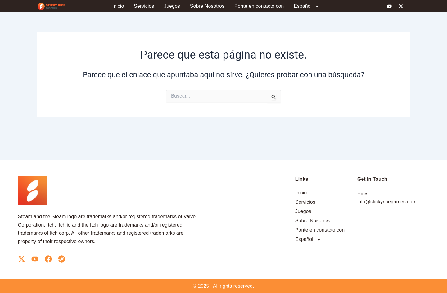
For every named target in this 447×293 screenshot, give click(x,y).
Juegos (172, 6)
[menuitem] (307, 6)
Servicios (144, 6)
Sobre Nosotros (207, 6)
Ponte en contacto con (259, 6)
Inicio (118, 6)
